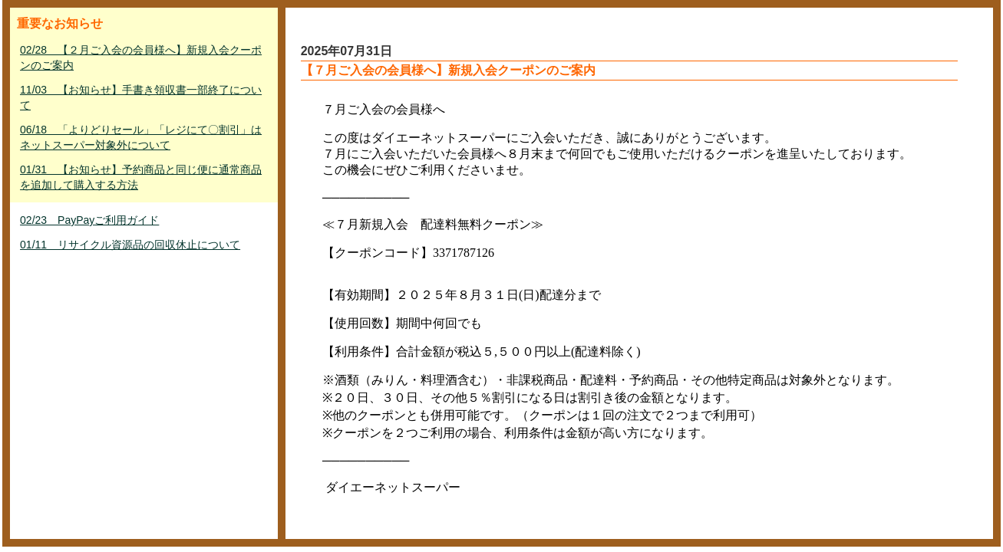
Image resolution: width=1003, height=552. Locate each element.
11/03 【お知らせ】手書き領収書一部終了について (141, 97)
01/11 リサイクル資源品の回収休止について (130, 244)
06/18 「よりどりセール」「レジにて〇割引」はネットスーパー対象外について (141, 137)
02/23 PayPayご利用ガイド (89, 220)
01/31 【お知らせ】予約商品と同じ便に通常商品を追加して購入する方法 (141, 177)
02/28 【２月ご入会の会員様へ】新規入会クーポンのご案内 (141, 57)
